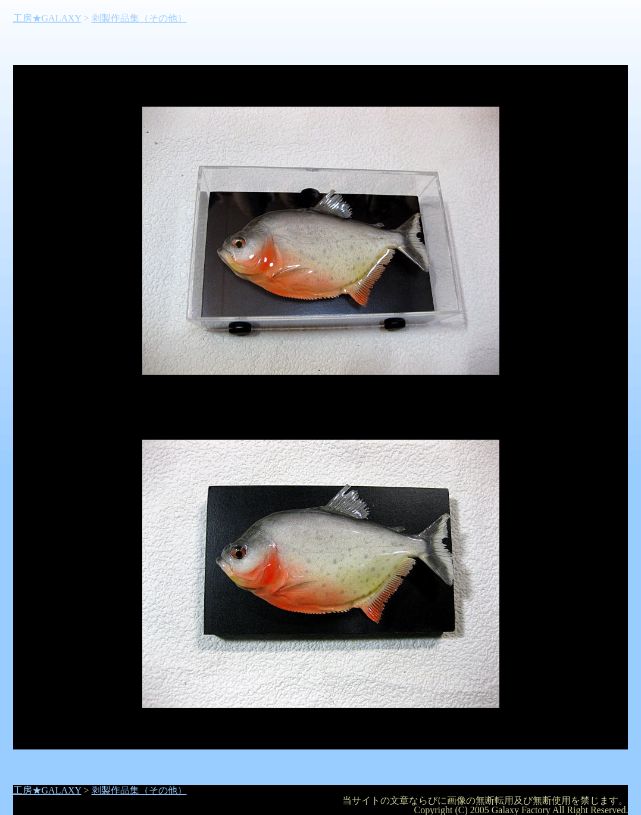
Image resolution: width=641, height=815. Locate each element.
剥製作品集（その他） (139, 18)
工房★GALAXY (47, 18)
